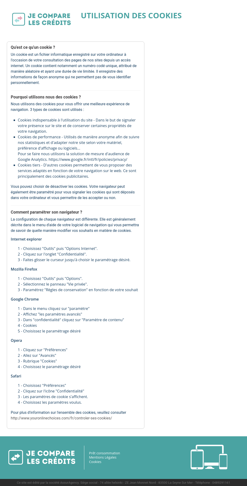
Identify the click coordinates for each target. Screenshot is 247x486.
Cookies (95, 462)
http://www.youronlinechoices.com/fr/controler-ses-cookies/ (61, 418)
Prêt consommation (104, 453)
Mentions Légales (102, 457)
